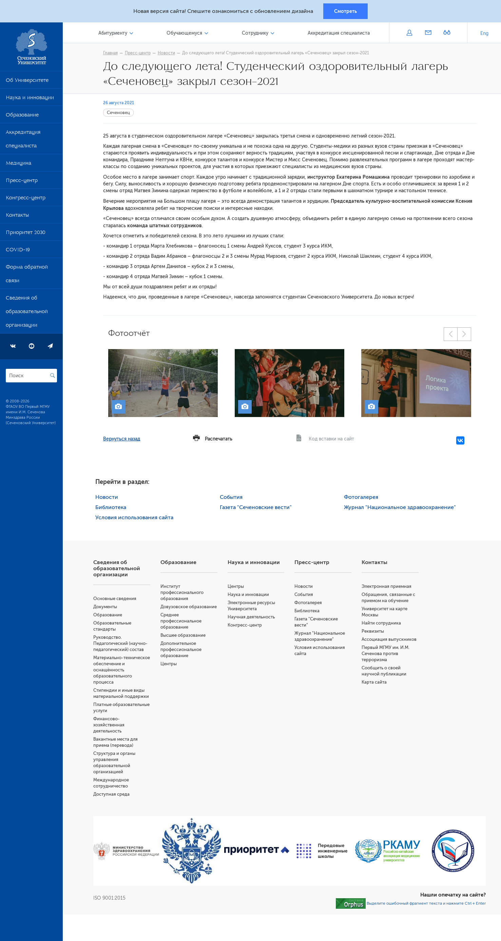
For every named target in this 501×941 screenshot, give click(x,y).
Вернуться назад (121, 439)
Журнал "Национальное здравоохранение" (400, 508)
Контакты (17, 216)
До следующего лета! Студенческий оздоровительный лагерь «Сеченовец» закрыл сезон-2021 (275, 53)
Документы (105, 607)
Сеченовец (118, 112)
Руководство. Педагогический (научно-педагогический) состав (120, 643)
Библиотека (110, 508)
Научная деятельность (251, 617)
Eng (484, 33)
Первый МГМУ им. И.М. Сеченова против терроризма (385, 654)
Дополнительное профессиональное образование (180, 649)
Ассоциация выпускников (389, 639)
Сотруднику (255, 33)
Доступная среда (111, 794)
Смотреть (345, 11)
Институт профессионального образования (182, 592)
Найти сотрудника (381, 623)
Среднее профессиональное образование (180, 621)
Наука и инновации (30, 99)
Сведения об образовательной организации (27, 313)
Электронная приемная (386, 586)
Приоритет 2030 (25, 234)
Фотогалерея (361, 497)
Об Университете (27, 82)
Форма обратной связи (27, 275)
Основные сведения (114, 598)
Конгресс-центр (25, 199)
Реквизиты (373, 631)
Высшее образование (183, 635)
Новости (166, 53)
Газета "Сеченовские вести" (256, 508)
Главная (110, 53)
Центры (168, 664)
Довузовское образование (188, 607)
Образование (22, 116)
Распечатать (218, 439)
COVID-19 (18, 251)
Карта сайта (374, 682)
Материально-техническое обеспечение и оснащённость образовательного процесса (121, 670)
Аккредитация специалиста (23, 140)
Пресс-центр (22, 182)
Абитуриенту (112, 33)
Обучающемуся (184, 33)
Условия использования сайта (134, 518)
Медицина (18, 164)
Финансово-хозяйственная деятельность (108, 725)
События (231, 497)
